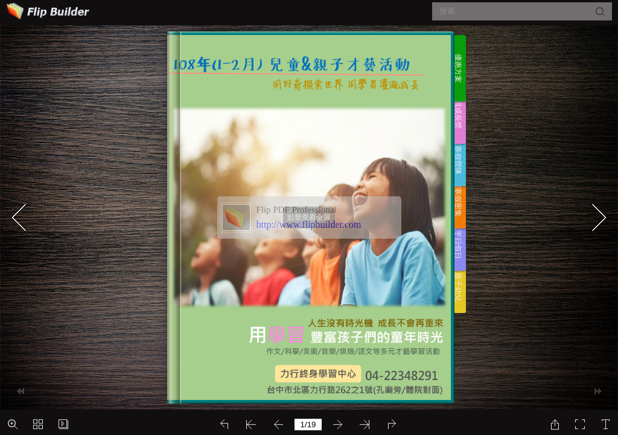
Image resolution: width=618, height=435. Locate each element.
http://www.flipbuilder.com (309, 224)
